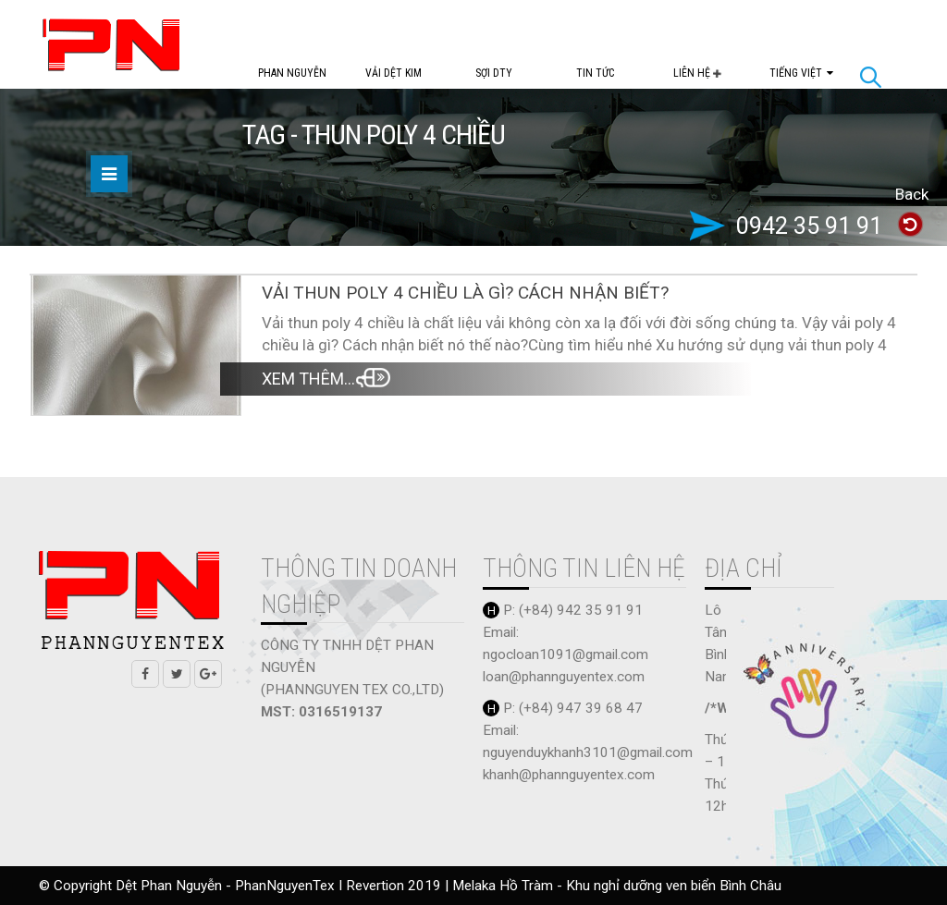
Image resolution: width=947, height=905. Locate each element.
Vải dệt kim (393, 73)
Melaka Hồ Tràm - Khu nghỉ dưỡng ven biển (585, 885)
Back (912, 194)
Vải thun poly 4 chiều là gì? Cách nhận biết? (465, 292)
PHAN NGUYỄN (292, 73)
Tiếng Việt (795, 73)
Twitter (177, 674)
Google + (208, 674)
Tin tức (595, 73)
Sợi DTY (493, 73)
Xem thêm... (308, 378)
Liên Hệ (693, 73)
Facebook (145, 674)
